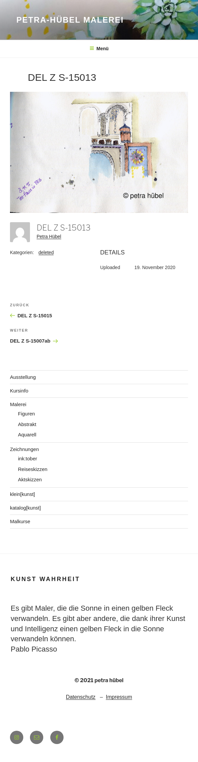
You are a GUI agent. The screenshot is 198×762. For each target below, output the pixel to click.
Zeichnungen (24, 449)
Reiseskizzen (32, 469)
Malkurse (20, 521)
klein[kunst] (22, 494)
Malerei (18, 404)
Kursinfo (19, 390)
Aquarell (27, 434)
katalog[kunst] (25, 508)
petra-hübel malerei (70, 19)
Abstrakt (27, 424)
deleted (46, 252)
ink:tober (27, 458)
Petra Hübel (49, 236)
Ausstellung (23, 377)
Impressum (119, 697)
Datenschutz (81, 697)
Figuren (26, 413)
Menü (99, 48)
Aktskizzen (30, 479)
